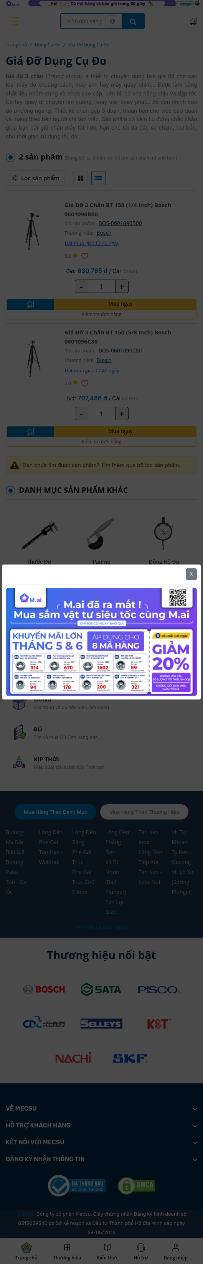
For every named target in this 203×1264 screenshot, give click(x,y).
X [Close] (191, 574)
